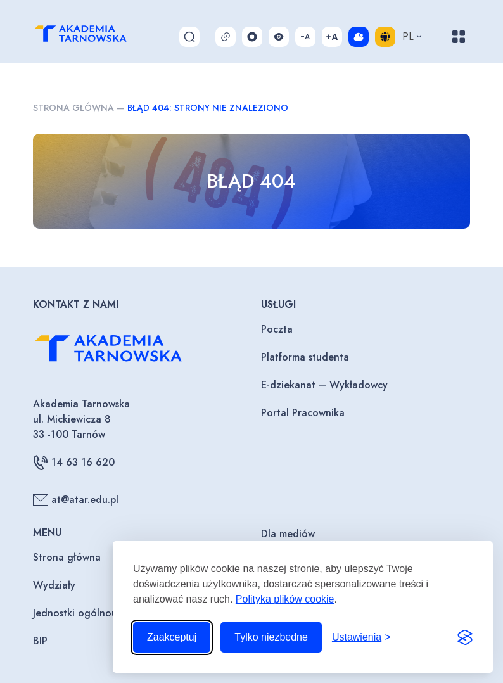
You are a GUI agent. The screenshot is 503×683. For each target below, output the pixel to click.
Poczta (277, 329)
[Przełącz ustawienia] (361, 637)
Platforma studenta (305, 357)
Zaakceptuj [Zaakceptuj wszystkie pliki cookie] (171, 637)
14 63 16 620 (74, 462)
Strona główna (73, 107)
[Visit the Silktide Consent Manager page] (465, 637)
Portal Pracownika (303, 412)
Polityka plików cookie (285, 599)
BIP (40, 641)
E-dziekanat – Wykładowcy (324, 385)
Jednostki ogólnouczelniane (97, 613)
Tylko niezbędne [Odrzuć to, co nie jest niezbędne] (271, 637)
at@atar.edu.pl (75, 499)
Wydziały (54, 585)
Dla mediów (288, 534)
